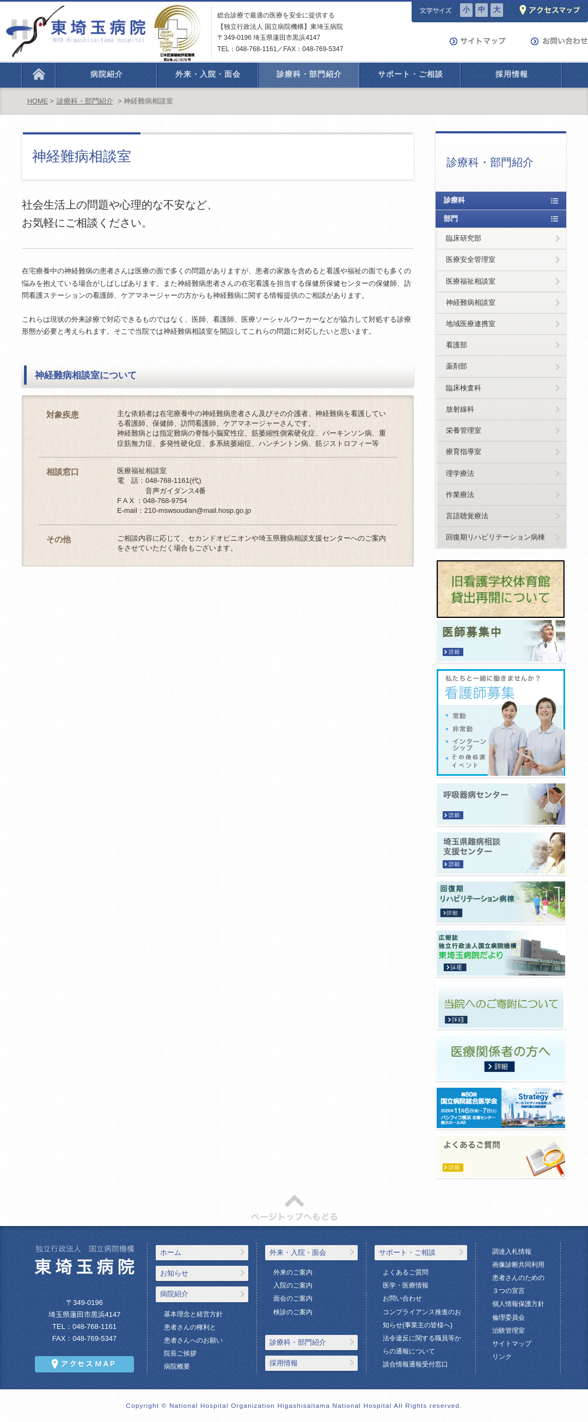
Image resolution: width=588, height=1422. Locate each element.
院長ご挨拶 (180, 1353)
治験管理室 (508, 1330)
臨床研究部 (463, 238)
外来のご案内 (293, 1272)
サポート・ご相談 (407, 1252)
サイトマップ (511, 1343)
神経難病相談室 (470, 302)
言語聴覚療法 (467, 516)
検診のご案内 (293, 1312)
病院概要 (177, 1366)
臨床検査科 (463, 388)
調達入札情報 (511, 1251)
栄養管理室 (463, 430)
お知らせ (174, 1273)
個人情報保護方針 (518, 1304)
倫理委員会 (508, 1317)
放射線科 (460, 409)
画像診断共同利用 (518, 1264)
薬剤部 (456, 366)
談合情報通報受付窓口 (415, 1364)
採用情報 (284, 1363)
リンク (502, 1356)
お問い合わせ (402, 1298)
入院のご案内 (293, 1285)
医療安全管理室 (470, 259)
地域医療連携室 (470, 324)
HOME (37, 101)
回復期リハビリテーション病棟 (495, 537)
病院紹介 (174, 1294)
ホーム (170, 1252)
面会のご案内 (293, 1298)
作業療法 (460, 495)
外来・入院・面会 (298, 1252)
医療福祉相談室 (470, 281)
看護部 (456, 345)
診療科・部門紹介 (85, 101)
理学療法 (460, 473)
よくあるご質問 (405, 1272)
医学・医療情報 (405, 1285)
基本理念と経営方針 (193, 1314)
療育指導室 (463, 452)
